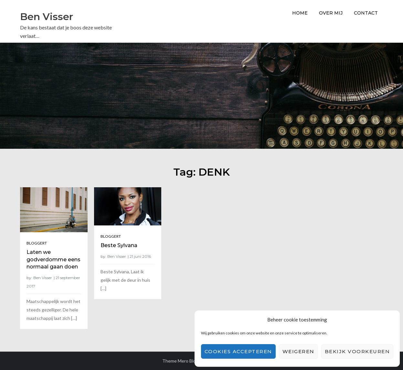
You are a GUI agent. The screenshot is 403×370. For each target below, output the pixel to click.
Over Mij (331, 13)
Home (300, 13)
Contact (366, 13)
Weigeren (298, 351)
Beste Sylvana (119, 245)
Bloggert (37, 243)
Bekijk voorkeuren (357, 351)
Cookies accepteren (238, 351)
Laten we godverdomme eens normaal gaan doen (53, 259)
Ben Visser (46, 17)
